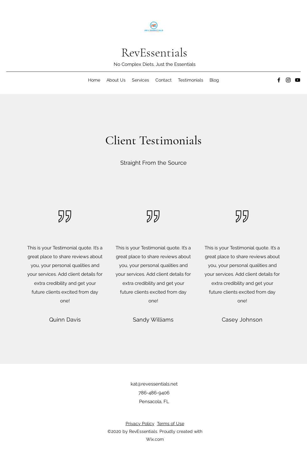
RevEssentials (154, 52)
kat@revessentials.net (154, 384)
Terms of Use (170, 423)
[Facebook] (279, 80)
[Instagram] (288, 80)
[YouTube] (297, 80)
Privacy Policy (140, 423)
